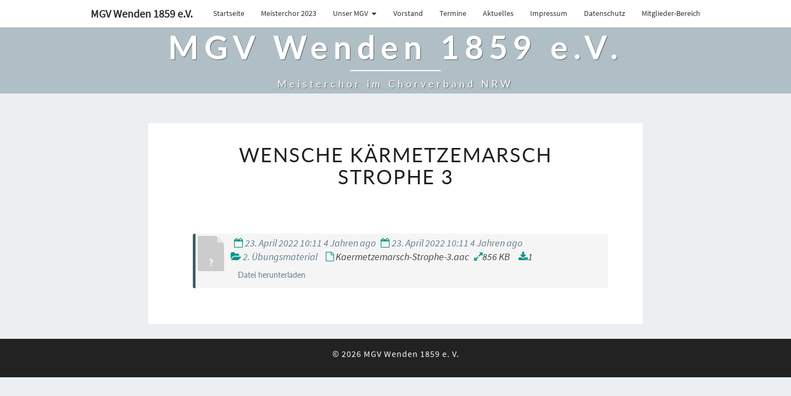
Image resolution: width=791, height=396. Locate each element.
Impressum (548, 13)
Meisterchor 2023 (288, 13)
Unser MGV (350, 13)
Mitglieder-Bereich (671, 13)
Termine (452, 13)
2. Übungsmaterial (280, 256)
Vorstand (408, 13)
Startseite (228, 13)
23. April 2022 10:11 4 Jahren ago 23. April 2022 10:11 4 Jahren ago (378, 243)
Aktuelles (498, 13)
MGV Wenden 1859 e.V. (142, 13)
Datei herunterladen (271, 274)
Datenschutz (604, 13)
